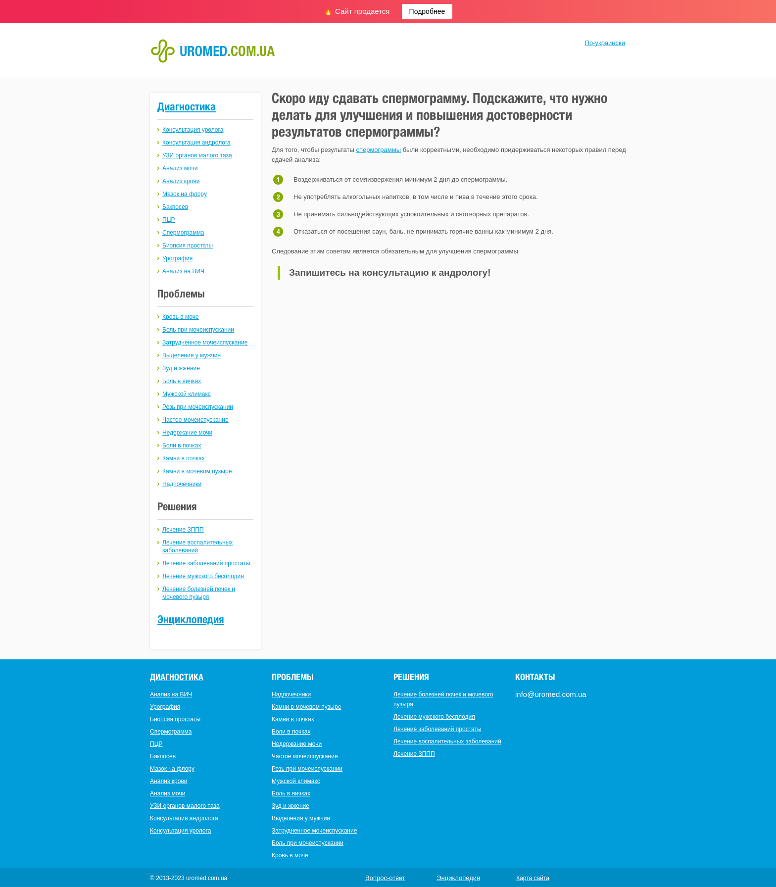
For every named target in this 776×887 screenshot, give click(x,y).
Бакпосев (175, 206)
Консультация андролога (196, 142)
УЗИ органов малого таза (197, 155)
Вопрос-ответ (385, 878)
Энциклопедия (190, 619)
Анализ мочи (179, 168)
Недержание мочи (187, 432)
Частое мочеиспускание (195, 419)
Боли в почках (181, 445)
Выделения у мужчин (191, 355)
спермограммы (378, 149)
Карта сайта (532, 878)
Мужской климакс (186, 394)
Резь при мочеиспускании (197, 406)
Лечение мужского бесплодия (203, 576)
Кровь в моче (180, 316)
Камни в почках (183, 458)
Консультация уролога (192, 129)
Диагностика (186, 106)
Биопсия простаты (187, 245)
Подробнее (427, 11)
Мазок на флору (184, 194)
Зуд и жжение (181, 368)
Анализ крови (181, 181)
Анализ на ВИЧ (183, 271)
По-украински (605, 43)
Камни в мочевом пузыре (197, 471)
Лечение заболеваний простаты (206, 563)
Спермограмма (183, 232)
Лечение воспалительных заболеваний (447, 741)
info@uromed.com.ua (550, 694)
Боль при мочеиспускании (198, 329)
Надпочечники (181, 484)
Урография (177, 258)
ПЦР (168, 219)
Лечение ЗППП (183, 529)
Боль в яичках (181, 381)
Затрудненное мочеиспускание (204, 342)
